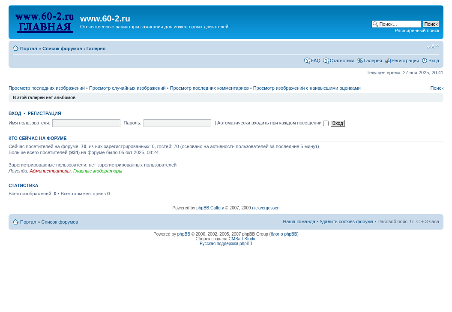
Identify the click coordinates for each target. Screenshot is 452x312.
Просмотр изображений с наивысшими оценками (307, 88)
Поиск (437, 88)
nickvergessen (265, 208)
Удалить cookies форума (347, 221)
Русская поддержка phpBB (226, 243)
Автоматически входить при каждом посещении (273, 122)
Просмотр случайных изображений (127, 88)
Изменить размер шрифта (433, 47)
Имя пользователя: (29, 122)
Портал (28, 48)
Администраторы (50, 170)
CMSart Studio (243, 238)
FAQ (315, 60)
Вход (433, 60)
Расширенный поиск (417, 30)
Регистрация (405, 60)
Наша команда (299, 221)
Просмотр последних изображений (47, 88)
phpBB (183, 234)
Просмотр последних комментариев (209, 88)
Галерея (96, 48)
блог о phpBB (284, 234)
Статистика (342, 60)
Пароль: (132, 122)
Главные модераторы (97, 170)
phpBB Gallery (210, 208)
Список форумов (62, 48)
